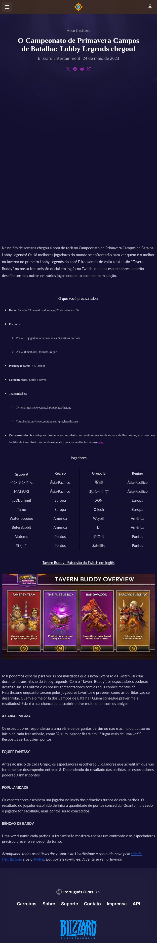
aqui (101, 290)
